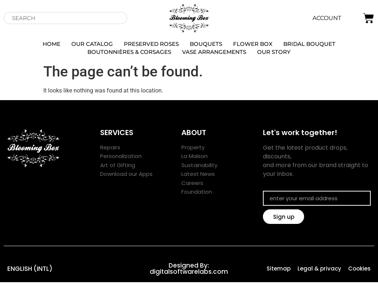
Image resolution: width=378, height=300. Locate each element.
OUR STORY (274, 51)
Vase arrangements (214, 51)
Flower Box (252, 43)
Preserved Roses (151, 43)
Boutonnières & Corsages (129, 51)
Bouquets (206, 43)
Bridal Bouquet (309, 43)
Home (51, 43)
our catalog (92, 43)
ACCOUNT (326, 18)
